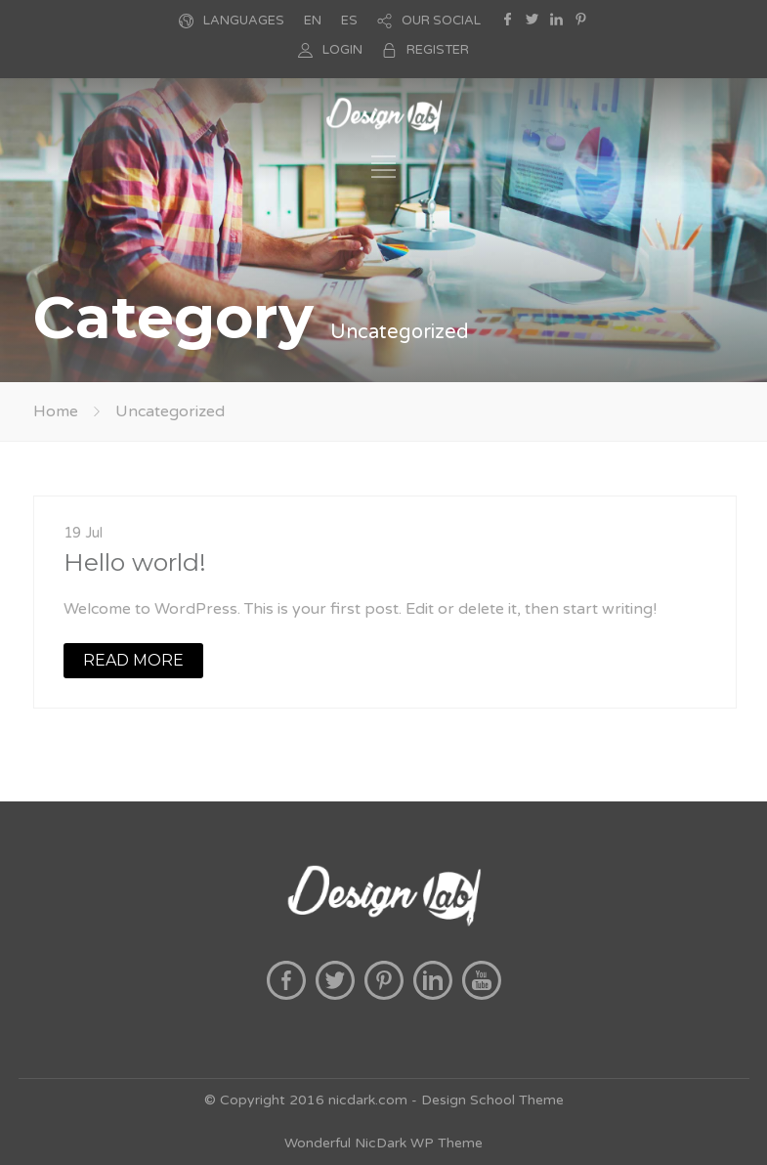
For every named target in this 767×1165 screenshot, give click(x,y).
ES (349, 20)
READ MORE (133, 660)
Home (55, 411)
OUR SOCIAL (441, 20)
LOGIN (342, 50)
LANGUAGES (243, 20)
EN (312, 20)
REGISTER (437, 50)
